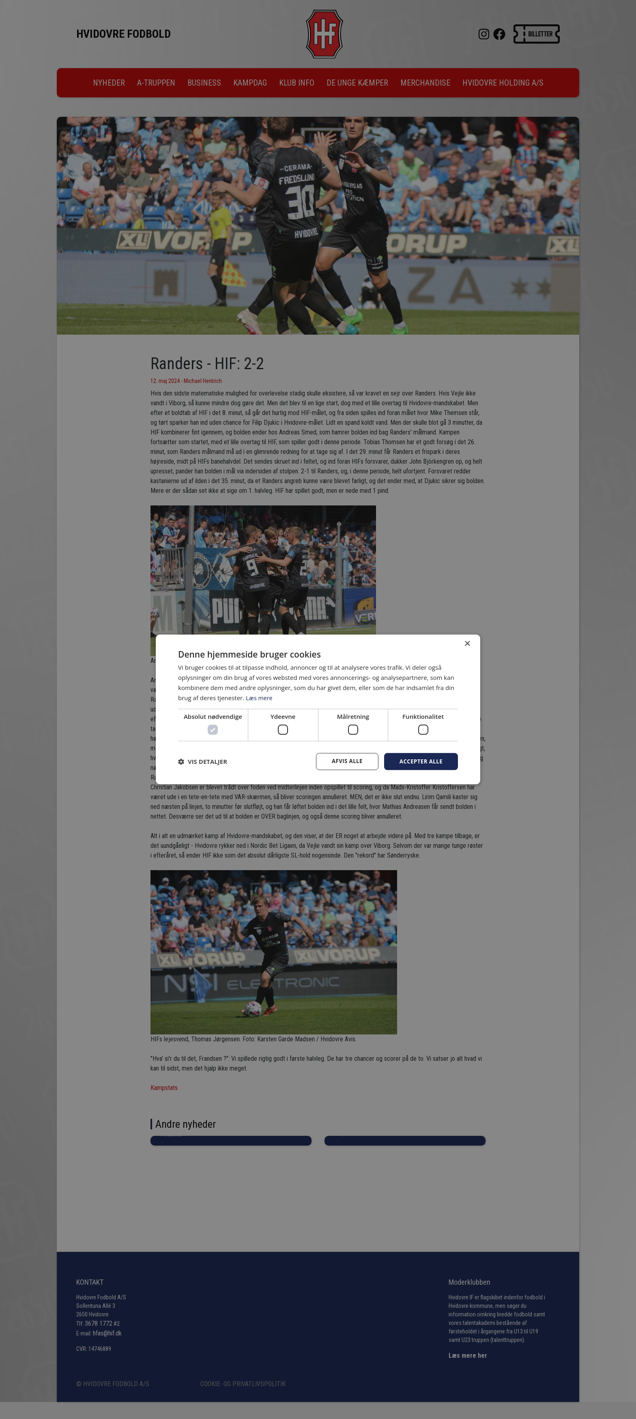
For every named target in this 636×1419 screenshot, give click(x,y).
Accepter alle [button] (420, 761)
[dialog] (318, 709)
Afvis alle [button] (344, 761)
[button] (202, 761)
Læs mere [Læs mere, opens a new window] (260, 697)
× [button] (467, 644)
